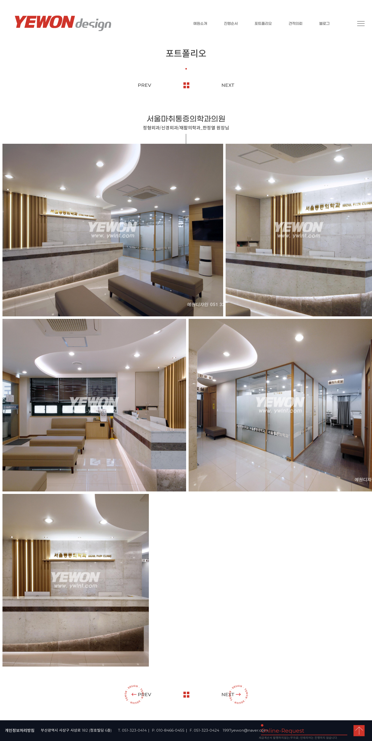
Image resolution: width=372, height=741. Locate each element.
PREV (144, 85)
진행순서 (231, 23)
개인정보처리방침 (20, 730)
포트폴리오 (263, 23)
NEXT (228, 85)
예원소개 (200, 23)
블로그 (324, 23)
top (359, 730)
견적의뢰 (295, 23)
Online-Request (282, 730)
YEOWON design (63, 23)
